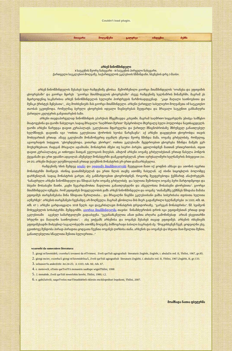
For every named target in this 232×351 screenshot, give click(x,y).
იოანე (81, 166)
